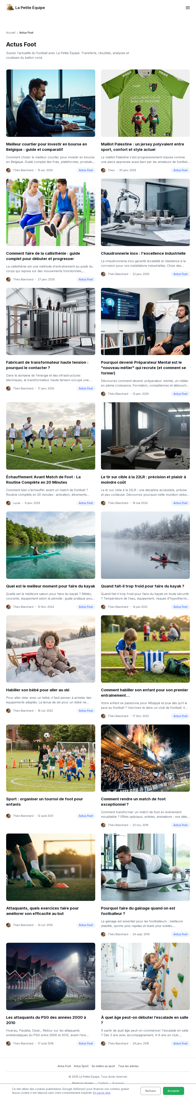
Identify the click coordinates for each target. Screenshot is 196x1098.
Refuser (150, 1090)
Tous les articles (128, 1066)
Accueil (10, 32)
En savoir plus (102, 1092)
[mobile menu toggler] (188, 8)
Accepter (173, 1090)
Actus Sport (81, 1066)
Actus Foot (86, 170)
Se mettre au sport (103, 1066)
